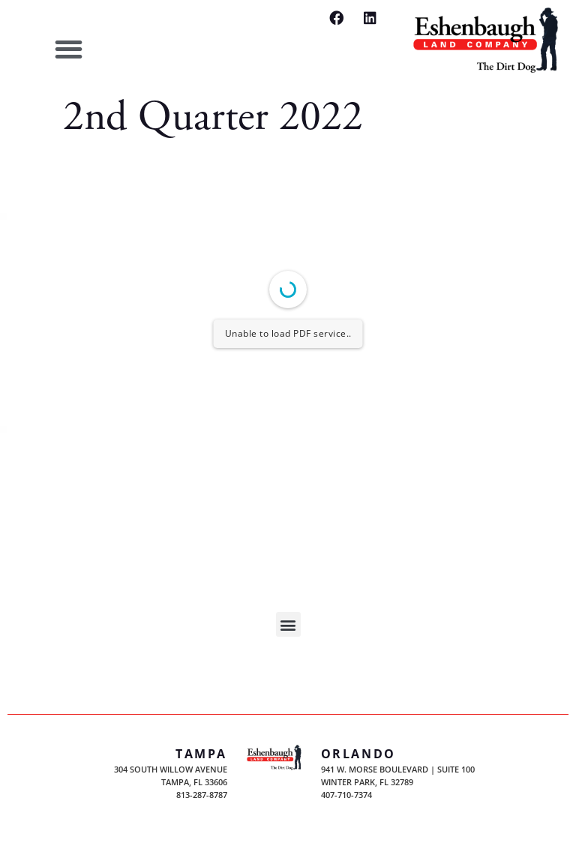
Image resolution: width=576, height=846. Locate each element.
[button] (68, 50)
